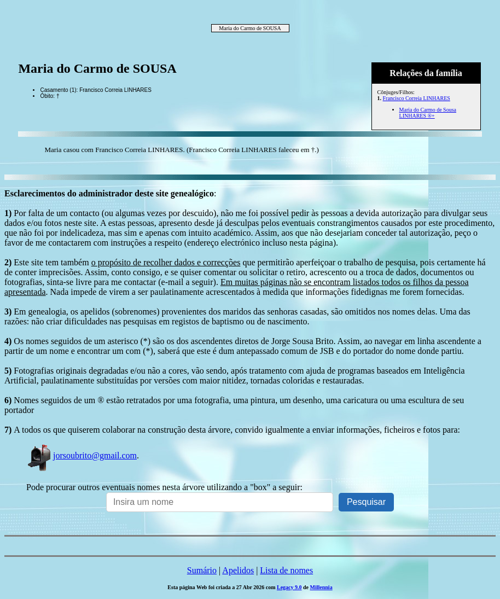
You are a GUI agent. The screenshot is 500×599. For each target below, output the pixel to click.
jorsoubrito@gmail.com (81, 455)
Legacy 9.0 (289, 587)
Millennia (321, 587)
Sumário (202, 570)
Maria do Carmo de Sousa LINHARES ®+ (427, 113)
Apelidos (238, 570)
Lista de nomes (286, 570)
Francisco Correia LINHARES (416, 98)
